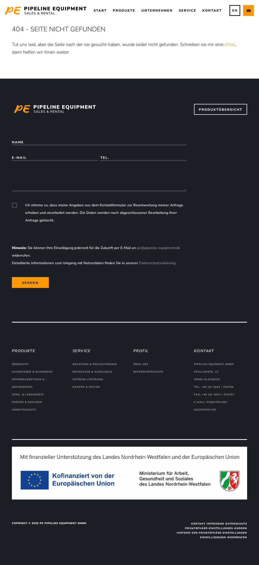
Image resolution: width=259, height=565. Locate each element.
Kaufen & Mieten (86, 387)
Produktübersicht (220, 109)
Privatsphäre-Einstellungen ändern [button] (216, 528)
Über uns (140, 364)
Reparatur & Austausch (92, 372)
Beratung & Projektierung (95, 364)
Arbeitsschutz (24, 410)
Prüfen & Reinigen (27, 402)
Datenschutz (236, 524)
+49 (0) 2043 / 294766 (217, 387)
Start (100, 10)
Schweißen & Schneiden (32, 372)
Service (187, 10)
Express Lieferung (88, 379)
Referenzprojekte (148, 372)
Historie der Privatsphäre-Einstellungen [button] (212, 533)
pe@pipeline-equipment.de (158, 247)
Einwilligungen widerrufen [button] (223, 537)
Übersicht (20, 364)
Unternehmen (157, 10)
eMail (230, 44)
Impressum (215, 524)
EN (235, 10)
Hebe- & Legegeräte (28, 394)
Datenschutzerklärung (157, 263)
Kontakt (212, 10)
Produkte (124, 10)
